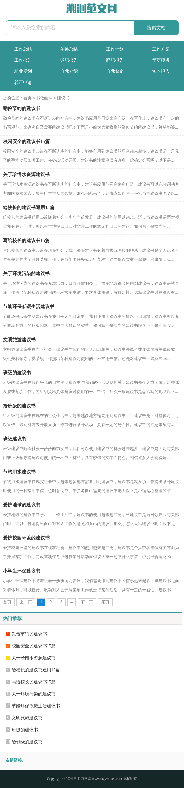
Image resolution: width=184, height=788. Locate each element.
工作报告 (23, 60)
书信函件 (44, 98)
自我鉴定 (115, 71)
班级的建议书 (17, 372)
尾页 (105, 602)
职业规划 (23, 71)
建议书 (63, 98)
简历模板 (161, 60)
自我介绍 (69, 71)
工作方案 (161, 49)
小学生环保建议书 (21, 571)
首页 (27, 98)
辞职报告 (115, 60)
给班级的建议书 (19, 406)
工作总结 (23, 49)
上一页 (26, 602)
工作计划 (115, 49)
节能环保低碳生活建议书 (28, 306)
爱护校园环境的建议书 (26, 538)
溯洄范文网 (82, 779)
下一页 (87, 602)
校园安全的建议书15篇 (26, 141)
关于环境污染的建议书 (26, 273)
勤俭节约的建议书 (21, 108)
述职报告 (69, 60)
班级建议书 (14, 439)
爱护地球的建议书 (21, 505)
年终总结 (69, 49)
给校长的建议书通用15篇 (28, 207)
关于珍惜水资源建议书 (26, 174)
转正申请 (23, 82)
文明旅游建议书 (19, 339)
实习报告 (161, 71)
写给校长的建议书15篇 (26, 240)
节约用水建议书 (19, 472)
